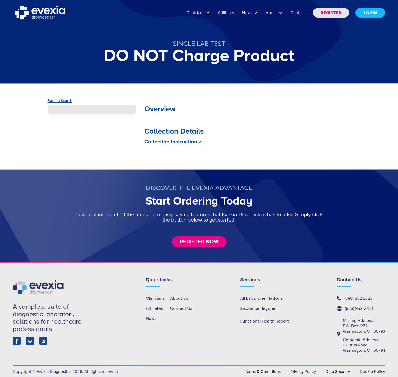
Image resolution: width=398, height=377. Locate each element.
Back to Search (60, 101)
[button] (198, 15)
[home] (41, 13)
